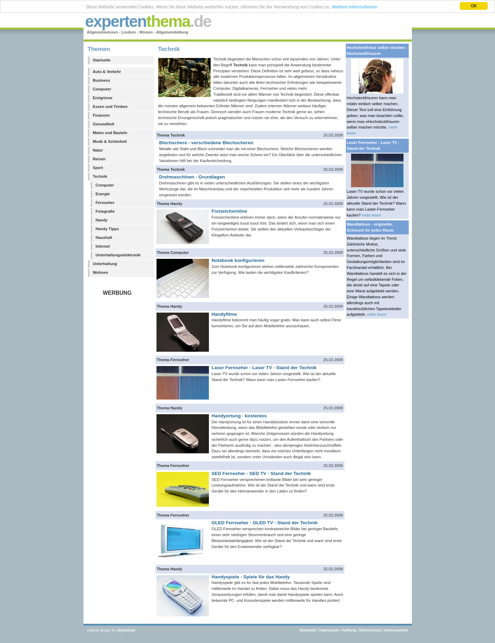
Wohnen (100, 272)
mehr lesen (371, 215)
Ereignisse (103, 98)
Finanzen (101, 115)
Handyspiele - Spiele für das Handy (251, 576)
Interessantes (396, 630)
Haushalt (104, 237)
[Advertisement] (119, 401)
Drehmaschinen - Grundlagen (192, 177)
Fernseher (105, 202)
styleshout (126, 630)
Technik (100, 176)
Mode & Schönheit (110, 141)
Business (101, 80)
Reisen (99, 159)
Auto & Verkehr (107, 72)
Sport (98, 168)
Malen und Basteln (110, 133)
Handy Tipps (107, 229)
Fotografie (105, 211)
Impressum (329, 630)
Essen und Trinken (110, 106)
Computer (102, 89)
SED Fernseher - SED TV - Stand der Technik (261, 473)
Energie (103, 194)
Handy (102, 220)
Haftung (349, 630)
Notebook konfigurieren (238, 260)
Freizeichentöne (229, 211)
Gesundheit (104, 124)
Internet (103, 246)
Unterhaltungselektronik (118, 255)
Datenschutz (370, 630)
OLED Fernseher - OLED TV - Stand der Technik (265, 522)
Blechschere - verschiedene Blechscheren (206, 142)
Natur (98, 150)
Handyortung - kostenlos (239, 415)
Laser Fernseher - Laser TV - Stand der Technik (264, 367)
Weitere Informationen (354, 7)
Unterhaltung (105, 264)
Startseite (102, 60)
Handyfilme (224, 314)
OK (474, 6)
